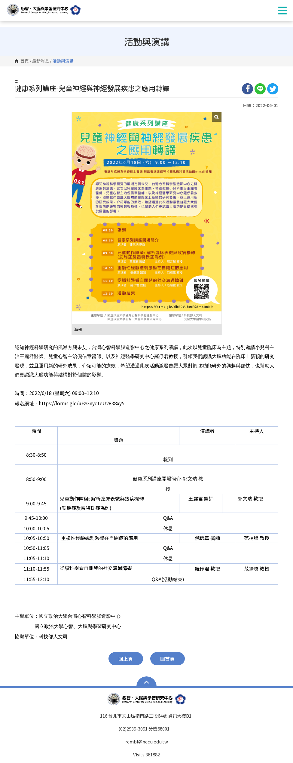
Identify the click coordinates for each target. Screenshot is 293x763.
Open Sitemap (146, 682)
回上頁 (125, 658)
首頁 (24, 61)
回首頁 (167, 658)
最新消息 (40, 61)
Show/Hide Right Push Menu (282, 10)
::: (16, 80)
